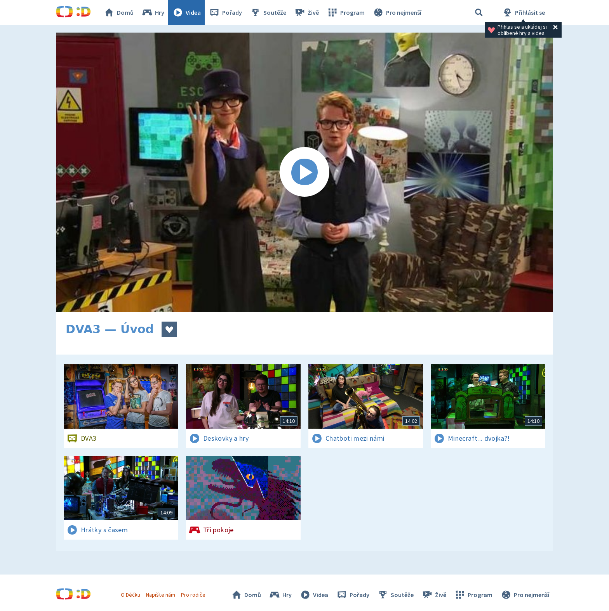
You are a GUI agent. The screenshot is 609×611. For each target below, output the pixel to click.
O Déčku (130, 594)
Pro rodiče (193, 594)
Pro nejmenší (396, 12)
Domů (118, 12)
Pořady (225, 12)
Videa (186, 12)
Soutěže (268, 12)
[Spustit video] (304, 172)
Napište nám (160, 594)
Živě (306, 12)
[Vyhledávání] (479, 12)
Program (346, 12)
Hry (152, 12)
